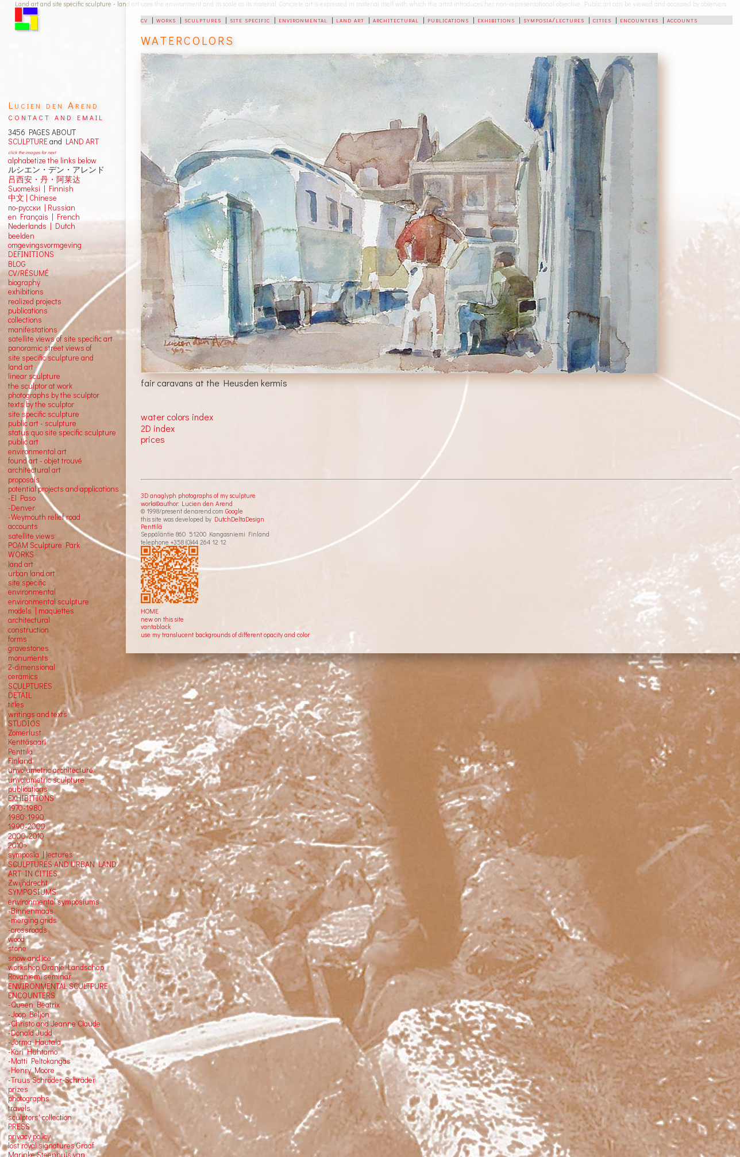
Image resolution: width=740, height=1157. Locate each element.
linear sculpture (34, 376)
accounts (682, 19)
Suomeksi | (26, 188)
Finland (20, 761)
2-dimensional (31, 667)
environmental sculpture (48, 601)
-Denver (21, 508)
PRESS (19, 1126)
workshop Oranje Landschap (56, 967)
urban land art (31, 573)
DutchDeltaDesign (239, 519)
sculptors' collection (40, 1117)
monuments (28, 658)
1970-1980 (25, 808)
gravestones (28, 648)
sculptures (202, 19)
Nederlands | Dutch (41, 226)
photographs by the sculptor (53, 395)
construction (28, 630)
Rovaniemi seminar (39, 976)
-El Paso (22, 498)
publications (448, 19)
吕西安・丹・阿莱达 (44, 179)
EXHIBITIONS (31, 798)
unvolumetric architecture (50, 770)
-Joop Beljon (28, 1014)
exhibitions (496, 19)
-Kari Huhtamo (32, 1052)
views (45, 536)
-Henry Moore (31, 1070)
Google (234, 511)
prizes (18, 1089)
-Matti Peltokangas (39, 1061)
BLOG (17, 264)
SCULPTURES (30, 686)
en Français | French (44, 217)
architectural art (34, 470)
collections (25, 320)
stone (17, 948)
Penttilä (151, 526)
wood (16, 939)
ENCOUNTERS (31, 995)
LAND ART (80, 141)
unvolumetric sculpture (46, 780)
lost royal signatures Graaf (51, 1145)
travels (19, 1108)
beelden (21, 236)
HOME (150, 611)
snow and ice (29, 958)
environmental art (37, 451)
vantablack (156, 626)
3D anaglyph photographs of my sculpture (198, 495)
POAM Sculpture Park (44, 545)
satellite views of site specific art (60, 339)
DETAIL (20, 695)
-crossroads (27, 930)
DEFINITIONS (31, 254)
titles (16, 704)
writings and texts (37, 714)
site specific (250, 19)
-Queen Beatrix (34, 1004)
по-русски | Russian (41, 207)
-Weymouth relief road (44, 517)
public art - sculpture (42, 423)
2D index (158, 428)
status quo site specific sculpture (62, 432)
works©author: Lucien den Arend (187, 503)
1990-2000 (26, 826)
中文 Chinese (32, 198)
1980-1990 (26, 817)
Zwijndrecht (28, 883)
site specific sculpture (43, 414)
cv (144, 19)
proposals (24, 479)
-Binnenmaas (30, 911)
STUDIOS (24, 723)
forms (17, 639)
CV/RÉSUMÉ (28, 273)
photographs (28, 1098)
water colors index (177, 417)
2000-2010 (26, 836)
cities (602, 19)
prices (153, 439)
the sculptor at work (40, 386)
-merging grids (32, 920)
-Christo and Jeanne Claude (54, 1023)
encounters (639, 19)
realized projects (34, 301)
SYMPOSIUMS (32, 892)
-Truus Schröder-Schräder (51, 1080)
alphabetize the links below (52, 160)
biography (24, 282)
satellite (21, 536)
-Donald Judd (30, 1033)
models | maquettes (41, 611)
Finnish (59, 188)
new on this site (162, 619)
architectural (396, 19)
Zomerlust (24, 732)
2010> (18, 845)
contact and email (56, 116)
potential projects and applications (63, 489)
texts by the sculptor (41, 404)
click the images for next (32, 152)
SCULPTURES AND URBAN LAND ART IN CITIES (62, 869)
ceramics (23, 676)
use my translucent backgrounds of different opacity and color (225, 634)
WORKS (21, 554)
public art (23, 441)
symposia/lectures (553, 19)
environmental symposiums (53, 902)
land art (350, 19)
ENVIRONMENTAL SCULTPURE (58, 986)
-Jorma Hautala (34, 1042)
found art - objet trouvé (45, 460)
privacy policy (29, 1136)
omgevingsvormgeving (45, 245)
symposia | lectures (40, 854)
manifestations (32, 329)
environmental (303, 19)
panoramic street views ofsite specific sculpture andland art (51, 357)
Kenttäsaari (27, 742)
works (166, 19)
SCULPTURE (28, 141)
